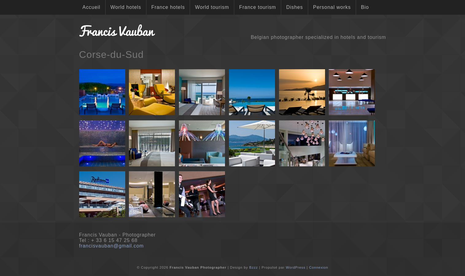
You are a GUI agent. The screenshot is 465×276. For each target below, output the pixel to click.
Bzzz (253, 267)
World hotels (125, 7)
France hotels (168, 7)
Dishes (294, 7)
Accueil (91, 7)
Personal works (332, 7)
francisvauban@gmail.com (111, 245)
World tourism (212, 7)
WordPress (295, 267)
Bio (365, 7)
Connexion (318, 267)
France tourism (257, 7)
